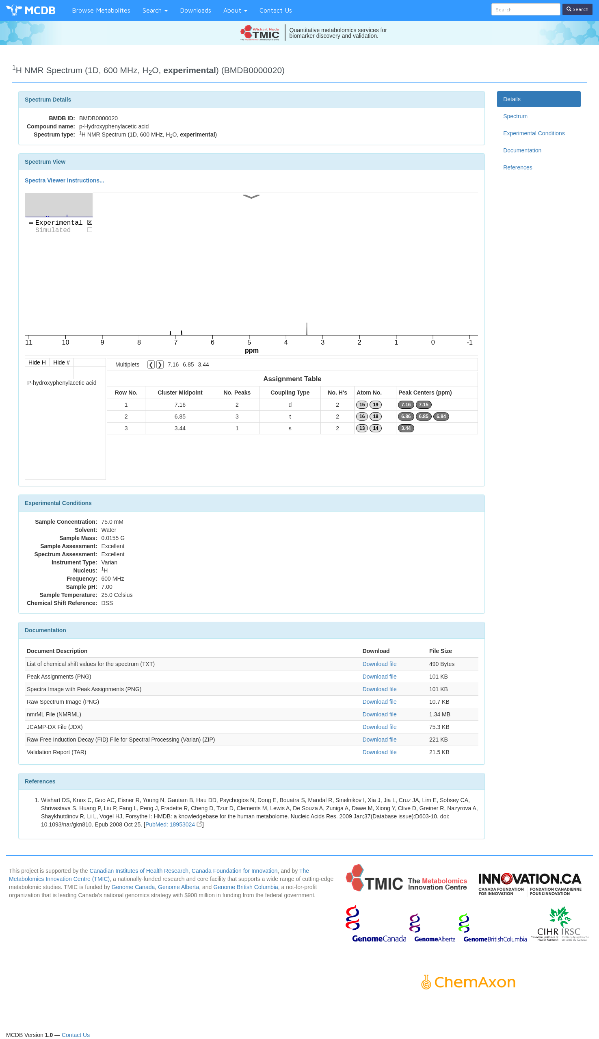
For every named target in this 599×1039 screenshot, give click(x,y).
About (235, 10)
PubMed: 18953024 (173, 824)
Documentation (522, 150)
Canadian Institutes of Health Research (138, 871)
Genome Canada (133, 887)
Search (155, 10)
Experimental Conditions (534, 133)
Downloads (195, 10)
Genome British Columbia (245, 887)
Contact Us (275, 10)
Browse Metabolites (101, 10)
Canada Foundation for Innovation (235, 871)
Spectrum (515, 116)
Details (512, 99)
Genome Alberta (178, 887)
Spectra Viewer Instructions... (64, 180)
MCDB (40, 10)
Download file (380, 664)
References (517, 167)
